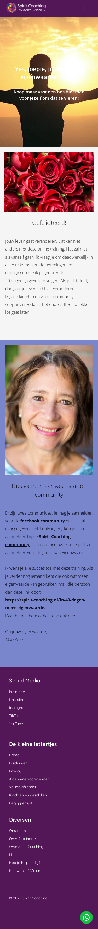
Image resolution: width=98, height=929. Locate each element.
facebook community (42, 521)
